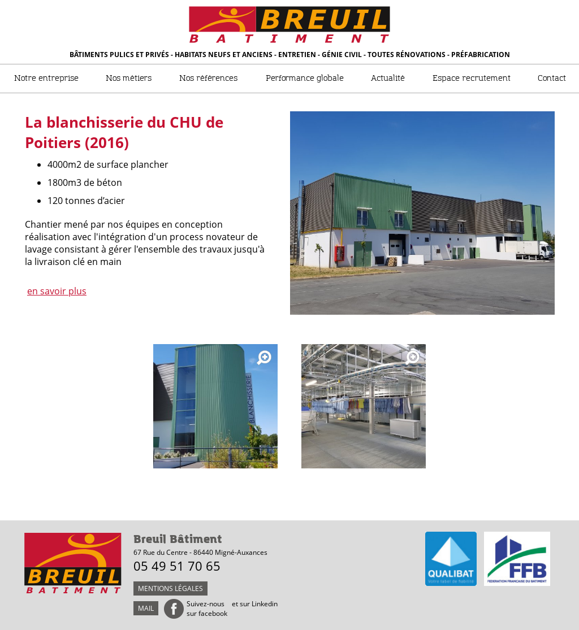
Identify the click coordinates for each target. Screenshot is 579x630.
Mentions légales (170, 588)
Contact (552, 78)
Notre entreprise (46, 78)
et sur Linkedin (255, 604)
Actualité (388, 78)
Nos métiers (129, 78)
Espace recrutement (472, 78)
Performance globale (305, 78)
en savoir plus (57, 291)
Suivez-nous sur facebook (207, 608)
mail (146, 608)
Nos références (208, 78)
